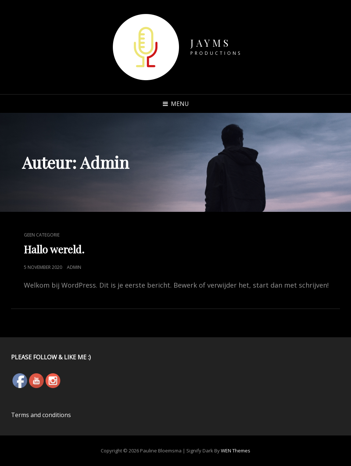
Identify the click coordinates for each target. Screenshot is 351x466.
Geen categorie (42, 235)
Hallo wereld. (54, 249)
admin (74, 267)
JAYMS (210, 42)
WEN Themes (235, 450)
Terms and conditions (41, 415)
